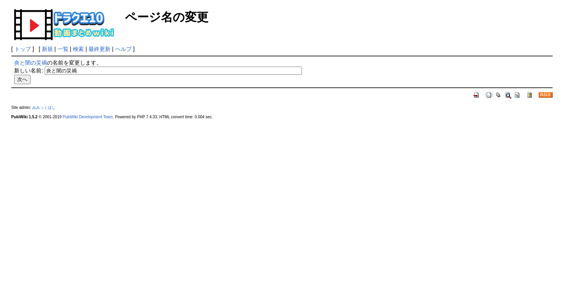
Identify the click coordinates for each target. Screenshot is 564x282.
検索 (78, 49)
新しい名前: (28, 70)
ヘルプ (123, 49)
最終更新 (99, 49)
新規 (47, 49)
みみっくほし (44, 107)
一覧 (63, 49)
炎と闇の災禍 (30, 63)
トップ (22, 49)
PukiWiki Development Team (88, 117)
